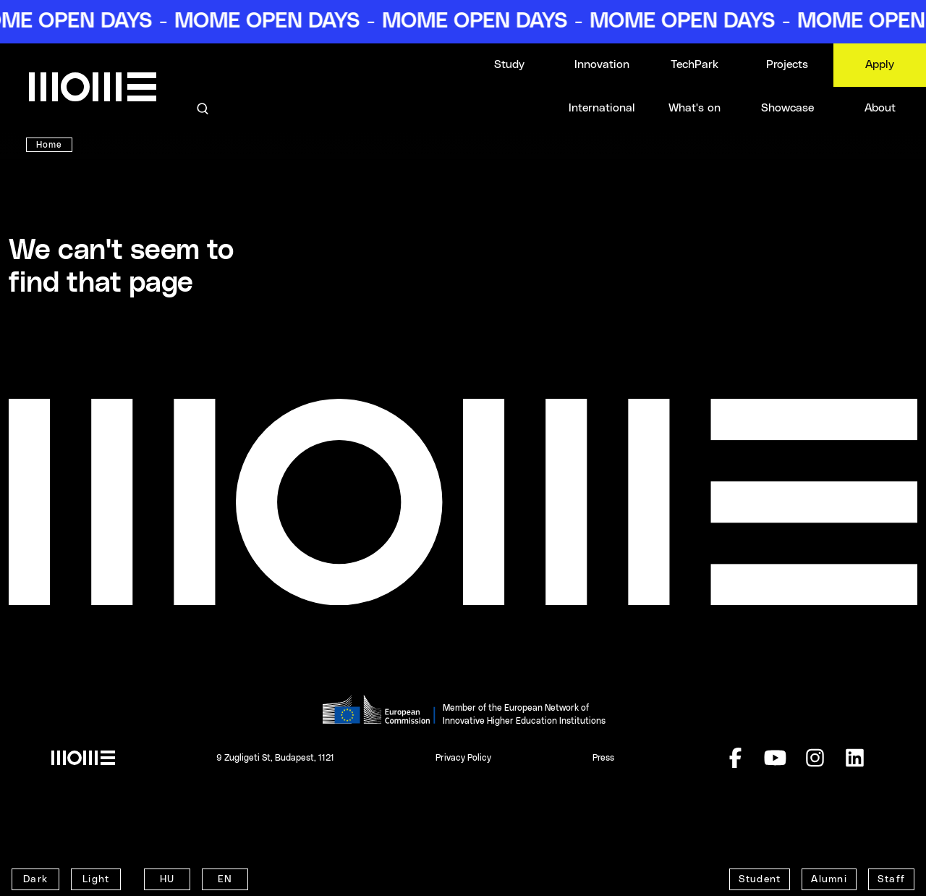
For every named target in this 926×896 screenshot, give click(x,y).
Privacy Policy (463, 757)
